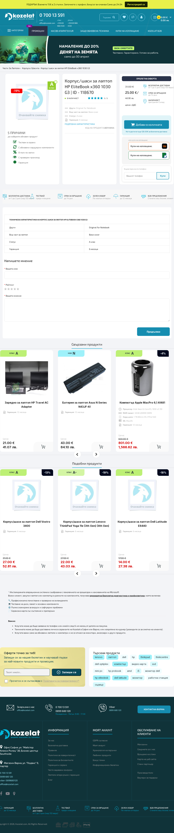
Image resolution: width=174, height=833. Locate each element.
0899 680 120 (63, 710)
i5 (138, 670)
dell (124, 657)
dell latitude (120, 677)
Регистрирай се (136, 4)
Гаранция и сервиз (57, 765)
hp (133, 657)
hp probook (114, 670)
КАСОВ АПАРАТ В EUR (62, 30)
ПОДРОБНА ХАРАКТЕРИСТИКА (80, 124)
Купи (163, 175)
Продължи (153, 331)
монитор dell (152, 670)
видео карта (139, 664)
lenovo (98, 657)
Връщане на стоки (146, 754)
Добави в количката (146, 124)
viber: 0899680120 (9, 780)
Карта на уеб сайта (146, 759)
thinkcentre (162, 657)
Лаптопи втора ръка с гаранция (63, 775)
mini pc (98, 670)
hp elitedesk (101, 677)
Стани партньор (145, 764)
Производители (145, 772)
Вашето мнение (13, 295)
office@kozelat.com (47, 23)
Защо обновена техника (94, 30)
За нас (51, 740)
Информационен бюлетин (106, 765)
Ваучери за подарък (147, 777)
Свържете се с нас (146, 749)
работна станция (158, 677)
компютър (120, 664)
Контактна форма (154, 709)
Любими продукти (102, 755)
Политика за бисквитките (60, 760)
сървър (99, 684)
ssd (154, 664)
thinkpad (145, 657)
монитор (137, 677)
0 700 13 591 (52, 15)
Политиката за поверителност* (61, 681)
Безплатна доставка (58, 745)
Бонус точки (99, 760)
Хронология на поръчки (105, 750)
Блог (50, 779)
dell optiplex (101, 664)
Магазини (142, 744)
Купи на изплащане (127, 30)
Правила (52, 750)
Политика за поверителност (62, 755)
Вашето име (12, 268)
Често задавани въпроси (60, 770)
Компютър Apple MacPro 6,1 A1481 (142, 392)
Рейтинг (10, 284)
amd (129, 670)
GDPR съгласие (100, 740)
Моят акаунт (99, 745)
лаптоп (112, 657)
